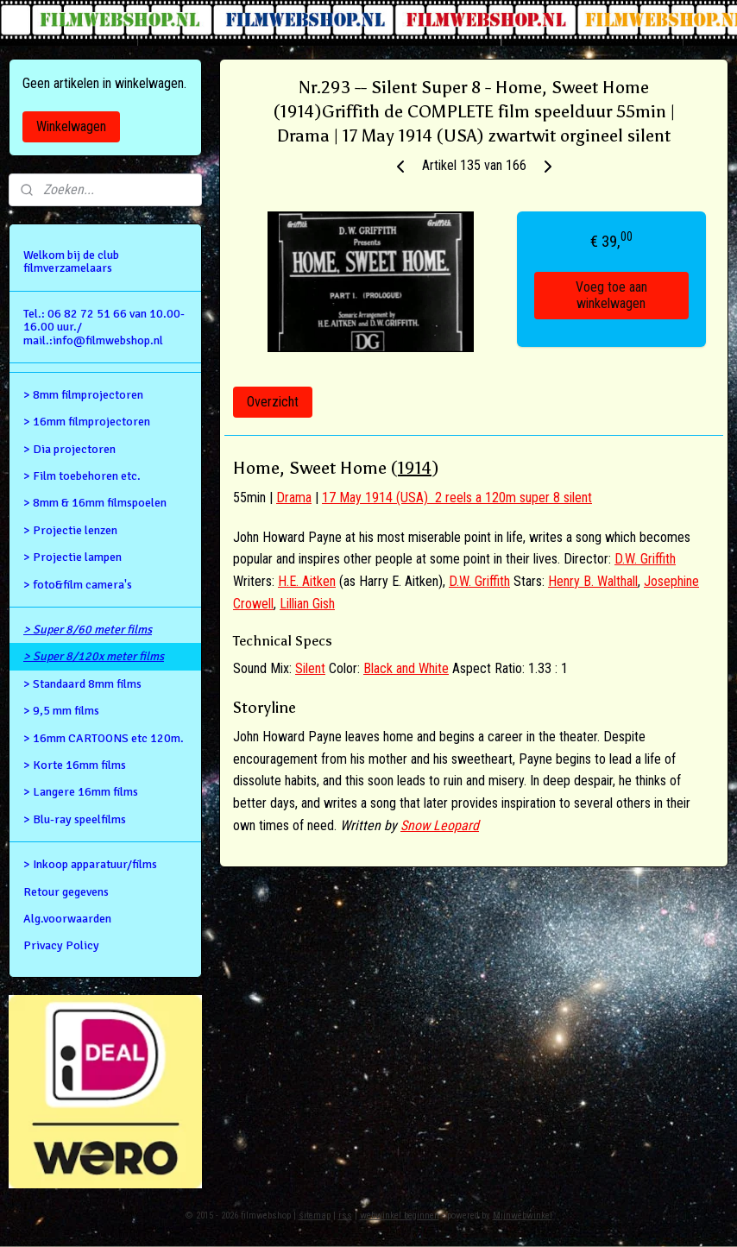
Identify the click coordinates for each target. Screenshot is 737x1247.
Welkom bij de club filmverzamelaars (71, 261)
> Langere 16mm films (80, 791)
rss (345, 1215)
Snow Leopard (439, 824)
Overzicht (273, 402)
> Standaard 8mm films (82, 684)
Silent (310, 668)
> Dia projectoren (69, 449)
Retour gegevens (66, 892)
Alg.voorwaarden (67, 918)
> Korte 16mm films (74, 765)
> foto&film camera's (77, 584)
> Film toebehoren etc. (82, 476)
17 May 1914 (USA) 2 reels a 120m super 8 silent (457, 497)
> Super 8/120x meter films (93, 656)
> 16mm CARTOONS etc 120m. (103, 738)
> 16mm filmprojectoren (86, 421)
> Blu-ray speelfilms (74, 819)
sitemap (315, 1215)
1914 (414, 467)
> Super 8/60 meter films (87, 629)
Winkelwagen (71, 126)
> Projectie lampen (72, 557)
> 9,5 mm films (61, 710)
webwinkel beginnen (399, 1215)
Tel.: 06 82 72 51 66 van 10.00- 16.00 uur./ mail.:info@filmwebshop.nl (104, 327)
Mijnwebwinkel (522, 1215)
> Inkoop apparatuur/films (90, 864)
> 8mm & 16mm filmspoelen (95, 502)
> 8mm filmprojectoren (83, 394)
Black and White (406, 668)
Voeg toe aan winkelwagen (611, 295)
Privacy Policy (61, 945)
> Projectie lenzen (70, 530)
